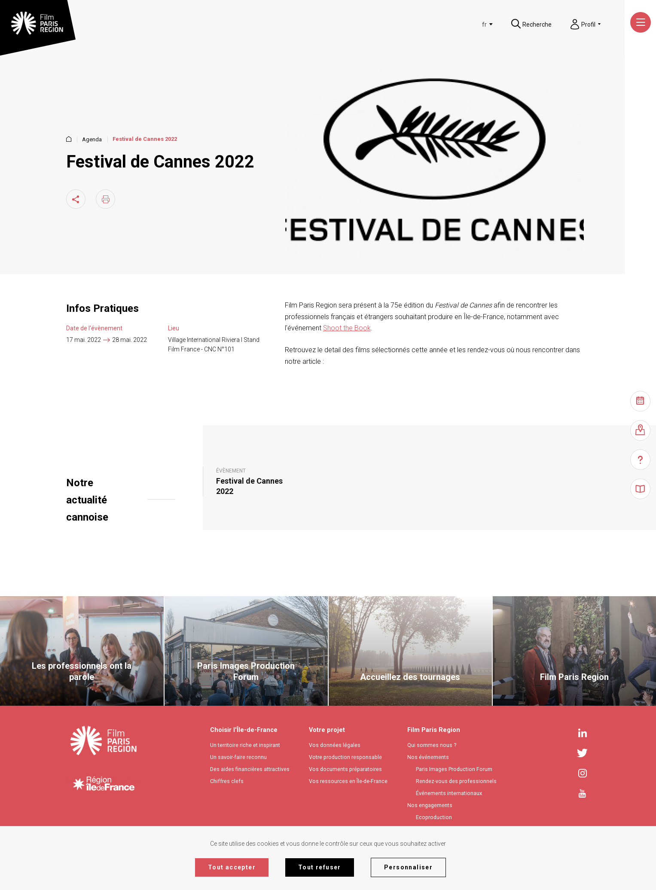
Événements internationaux (449, 793)
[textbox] (470, 24)
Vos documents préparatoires (345, 769)
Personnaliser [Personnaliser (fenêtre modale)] (408, 867)
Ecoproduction (434, 817)
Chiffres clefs (227, 781)
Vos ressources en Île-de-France (348, 781)
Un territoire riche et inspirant (245, 745)
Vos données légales (334, 745)
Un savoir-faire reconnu (238, 757)
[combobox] (472, 24)
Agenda (92, 139)
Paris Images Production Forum (454, 769)
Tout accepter (232, 867)
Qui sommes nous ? (431, 745)
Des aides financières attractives (250, 769)
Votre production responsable (345, 757)
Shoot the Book (347, 328)
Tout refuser (319, 867)
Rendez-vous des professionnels (456, 781)
